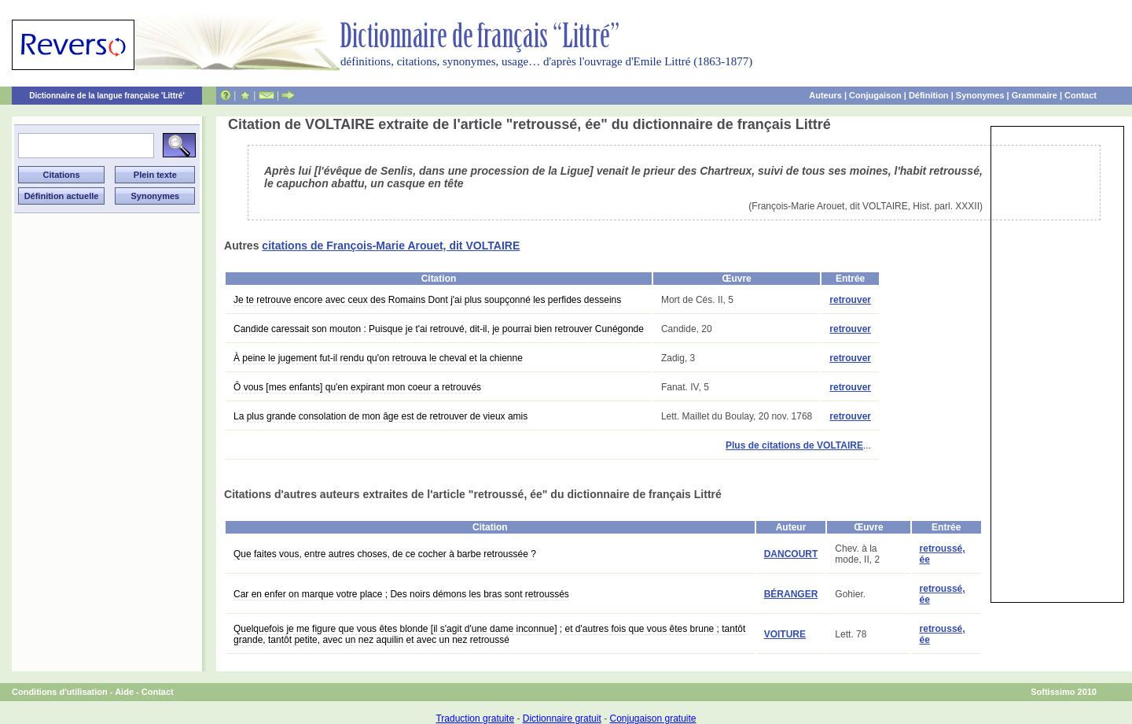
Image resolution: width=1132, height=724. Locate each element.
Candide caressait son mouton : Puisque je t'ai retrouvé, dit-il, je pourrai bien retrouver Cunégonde (438, 328)
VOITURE (785, 634)
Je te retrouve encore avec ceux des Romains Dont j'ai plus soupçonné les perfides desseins (427, 299)
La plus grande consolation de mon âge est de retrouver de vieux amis (380, 416)
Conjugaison (875, 95)
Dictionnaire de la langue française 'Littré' (107, 95)
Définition (929, 95)
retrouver (850, 299)
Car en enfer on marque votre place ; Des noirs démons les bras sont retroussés (401, 594)
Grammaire (1034, 95)
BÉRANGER (791, 594)
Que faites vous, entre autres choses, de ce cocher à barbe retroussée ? (384, 554)
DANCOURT (791, 554)
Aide (124, 691)
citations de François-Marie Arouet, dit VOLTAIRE (391, 245)
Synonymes (980, 95)
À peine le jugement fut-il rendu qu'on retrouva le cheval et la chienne (378, 358)
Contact (1080, 95)
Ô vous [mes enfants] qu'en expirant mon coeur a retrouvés (357, 387)
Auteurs (825, 95)
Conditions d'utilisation (60, 691)
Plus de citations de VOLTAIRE (794, 445)
